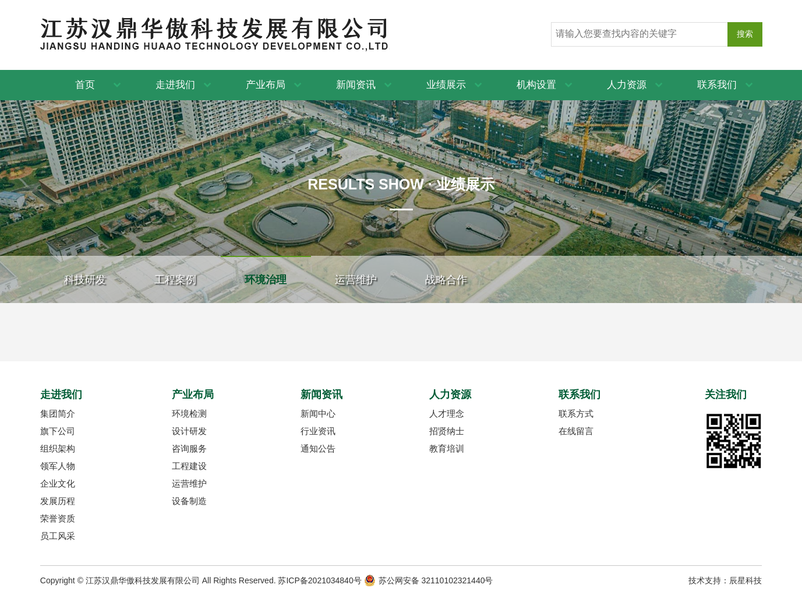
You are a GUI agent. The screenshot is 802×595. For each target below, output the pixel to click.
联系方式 (576, 413)
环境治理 (266, 280)
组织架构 (57, 448)
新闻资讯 (356, 84)
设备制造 (189, 501)
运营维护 (356, 280)
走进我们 (175, 84)
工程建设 (189, 466)
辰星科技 (745, 580)
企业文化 (57, 483)
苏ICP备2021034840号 (319, 580)
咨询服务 (189, 448)
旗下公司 (57, 431)
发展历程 (57, 501)
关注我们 (726, 394)
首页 (85, 84)
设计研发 (189, 431)
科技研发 (85, 280)
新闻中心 (318, 413)
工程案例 (175, 280)
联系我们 (717, 84)
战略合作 (446, 280)
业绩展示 (446, 84)
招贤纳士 (446, 431)
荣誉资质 (57, 518)
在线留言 (576, 431)
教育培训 (446, 448)
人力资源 (626, 84)
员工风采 (57, 536)
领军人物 (57, 466)
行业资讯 (318, 431)
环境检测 (189, 413)
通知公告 (318, 448)
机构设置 (536, 84)
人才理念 (446, 413)
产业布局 (265, 84)
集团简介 (57, 413)
